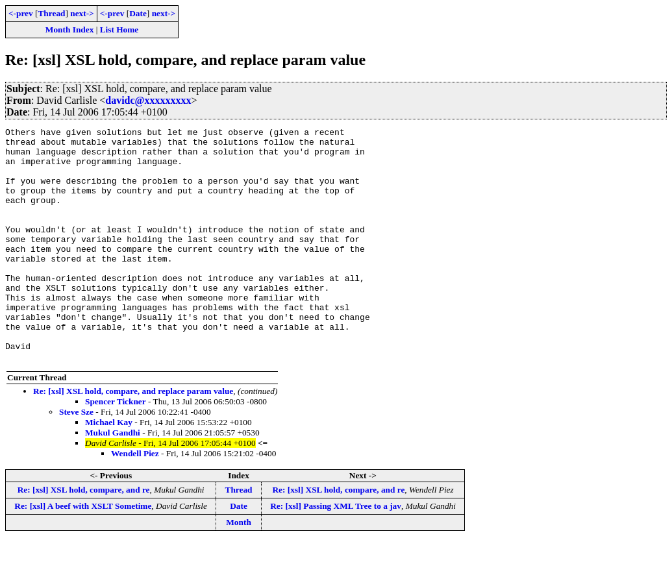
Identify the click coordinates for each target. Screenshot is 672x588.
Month (238, 569)
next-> (81, 13)
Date (138, 13)
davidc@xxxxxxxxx (148, 100)
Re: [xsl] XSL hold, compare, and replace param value (133, 438)
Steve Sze (76, 458)
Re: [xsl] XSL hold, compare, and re (84, 536)
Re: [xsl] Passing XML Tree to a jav (335, 552)
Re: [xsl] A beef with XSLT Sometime (82, 552)
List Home (119, 29)
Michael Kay (108, 469)
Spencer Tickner (115, 448)
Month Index (69, 29)
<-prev (20, 13)
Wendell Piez (135, 500)
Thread (51, 13)
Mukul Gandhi (112, 479)
